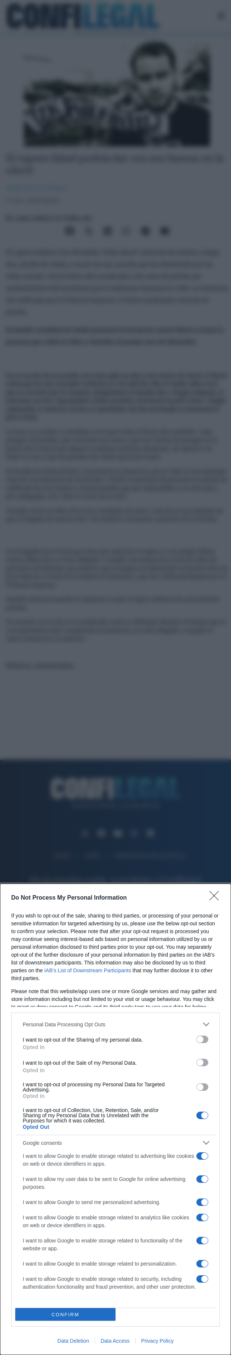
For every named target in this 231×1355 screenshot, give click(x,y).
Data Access (115, 1341)
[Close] (216, 898)
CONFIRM (65, 1314)
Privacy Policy (157, 1341)
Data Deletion (73, 1341)
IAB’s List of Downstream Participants (87, 970)
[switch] (202, 1039)
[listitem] (115, 1024)
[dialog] (115, 1119)
